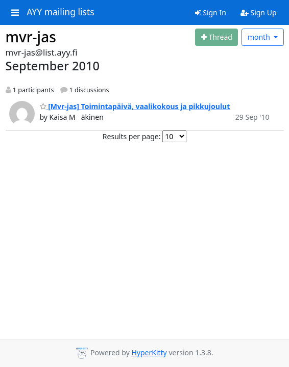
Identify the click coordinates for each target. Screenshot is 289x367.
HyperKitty (148, 352)
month (260, 37)
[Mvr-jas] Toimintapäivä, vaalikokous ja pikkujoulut (135, 106)
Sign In (210, 12)
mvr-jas (31, 36)
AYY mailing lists (60, 12)
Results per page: (132, 136)
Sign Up (258, 12)
